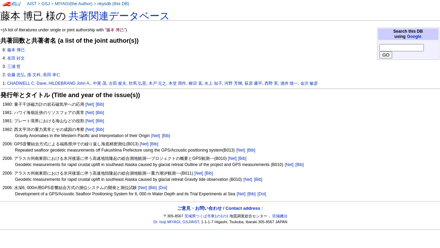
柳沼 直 (195, 83)
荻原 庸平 (253, 83)
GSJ (45, 3)
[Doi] (163, 187)
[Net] (89, 104)
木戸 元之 (157, 83)
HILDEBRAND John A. (69, 83)
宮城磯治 (279, 216)
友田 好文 (16, 58)
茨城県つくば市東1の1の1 (206, 216)
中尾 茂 (99, 83)
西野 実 (271, 83)
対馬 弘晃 (137, 83)
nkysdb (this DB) (113, 3)
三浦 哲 (14, 66)
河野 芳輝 (233, 83)
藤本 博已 (16, 50)
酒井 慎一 (289, 83)
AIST (31, 3)
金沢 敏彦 (309, 83)
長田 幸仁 (52, 74)
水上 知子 (213, 83)
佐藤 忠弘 (16, 74)
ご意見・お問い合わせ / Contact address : (220, 208)
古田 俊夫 (117, 83)
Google (414, 36)
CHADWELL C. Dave (26, 83)
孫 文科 (34, 74)
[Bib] (100, 104)
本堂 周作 (177, 83)
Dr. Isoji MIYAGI (166, 222)
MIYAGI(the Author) (73, 3)
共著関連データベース (119, 15)
